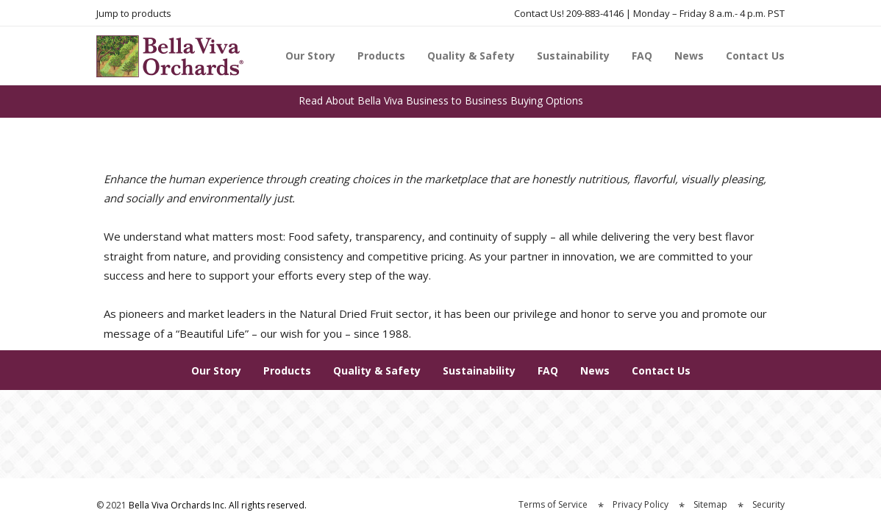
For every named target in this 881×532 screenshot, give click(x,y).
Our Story (310, 56)
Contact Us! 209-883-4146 (569, 13)
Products (381, 56)
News (689, 56)
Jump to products (133, 13)
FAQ (642, 56)
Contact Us (755, 56)
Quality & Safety (471, 56)
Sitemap (710, 504)
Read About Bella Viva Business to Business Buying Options (441, 100)
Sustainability (573, 56)
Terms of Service (553, 504)
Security (768, 504)
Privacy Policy (640, 504)
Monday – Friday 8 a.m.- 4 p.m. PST (709, 13)
